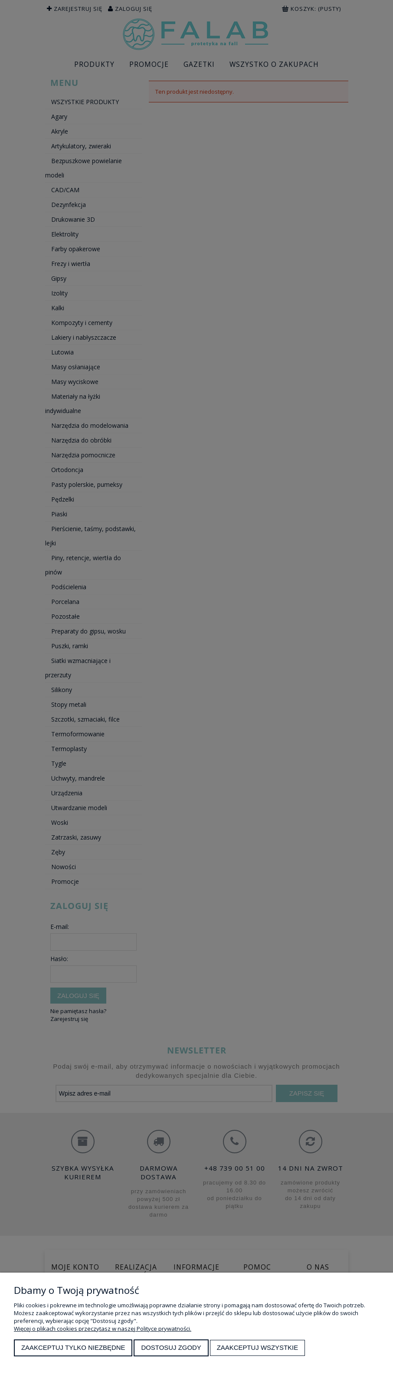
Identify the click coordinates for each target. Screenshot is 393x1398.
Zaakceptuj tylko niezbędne (73, 1347)
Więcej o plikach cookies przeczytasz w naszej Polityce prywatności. (102, 1328)
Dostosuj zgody (171, 1347)
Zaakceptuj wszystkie (257, 1347)
